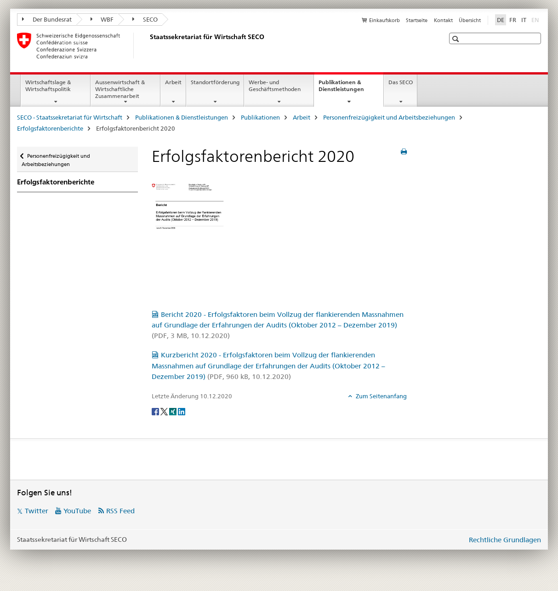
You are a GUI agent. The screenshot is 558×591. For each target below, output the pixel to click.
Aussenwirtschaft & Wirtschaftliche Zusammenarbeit (120, 89)
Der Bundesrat (47, 19)
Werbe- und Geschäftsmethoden (275, 85)
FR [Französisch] (512, 19)
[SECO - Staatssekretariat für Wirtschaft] (148, 45)
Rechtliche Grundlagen (505, 539)
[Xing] (173, 411)
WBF (102, 19)
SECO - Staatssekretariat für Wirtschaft (69, 117)
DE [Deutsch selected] (500, 19)
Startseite (416, 20)
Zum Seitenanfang (380, 396)
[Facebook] (156, 411)
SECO (145, 19)
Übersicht (470, 20)
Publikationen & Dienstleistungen (351, 89)
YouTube (77, 510)
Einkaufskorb (384, 20)
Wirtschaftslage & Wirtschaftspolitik (48, 85)
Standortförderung (215, 82)
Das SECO (400, 82)
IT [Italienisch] (523, 19)
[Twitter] (164, 411)
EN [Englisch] (536, 19)
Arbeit (173, 82)
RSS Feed (120, 510)
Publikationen (260, 117)
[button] (456, 39)
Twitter (36, 510)
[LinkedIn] (181, 411)
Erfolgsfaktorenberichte (50, 128)
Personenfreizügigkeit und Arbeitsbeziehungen (389, 117)
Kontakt (443, 20)
